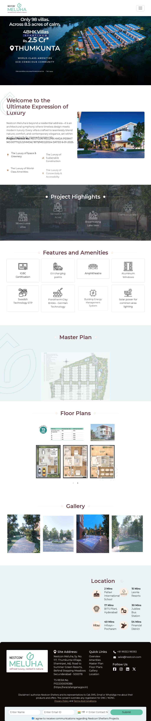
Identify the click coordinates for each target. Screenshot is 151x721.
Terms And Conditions (85, 701)
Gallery (93, 670)
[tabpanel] (70, 451)
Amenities (95, 660)
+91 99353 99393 (125, 651)
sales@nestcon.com (127, 657)
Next (146, 451)
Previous (4, 451)
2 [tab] (77, 483)
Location (94, 674)
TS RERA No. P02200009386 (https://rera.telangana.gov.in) (71, 684)
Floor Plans (95, 667)
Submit (126, 712)
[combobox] (82, 712)
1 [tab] (73, 483)
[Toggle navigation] (140, 8)
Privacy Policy (61, 701)
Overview (94, 656)
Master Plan (96, 663)
